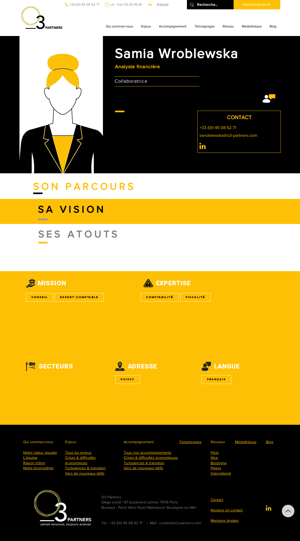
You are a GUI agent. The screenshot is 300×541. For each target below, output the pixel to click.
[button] (119, 26)
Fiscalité (195, 297)
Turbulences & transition (85, 468)
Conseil (39, 297)
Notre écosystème (38, 468)
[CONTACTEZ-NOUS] (257, 4)
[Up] (288, 511)
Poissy (127, 379)
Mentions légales (225, 520)
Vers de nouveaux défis (85, 473)
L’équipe (30, 457)
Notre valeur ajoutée (40, 452)
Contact (217, 500)
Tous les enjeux (78, 452)
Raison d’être (34, 463)
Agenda (163, 4)
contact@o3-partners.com (180, 523)
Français (216, 379)
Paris (215, 452)
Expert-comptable (79, 297)
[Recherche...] (209, 4)
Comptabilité (159, 297)
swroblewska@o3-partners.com (228, 135)
